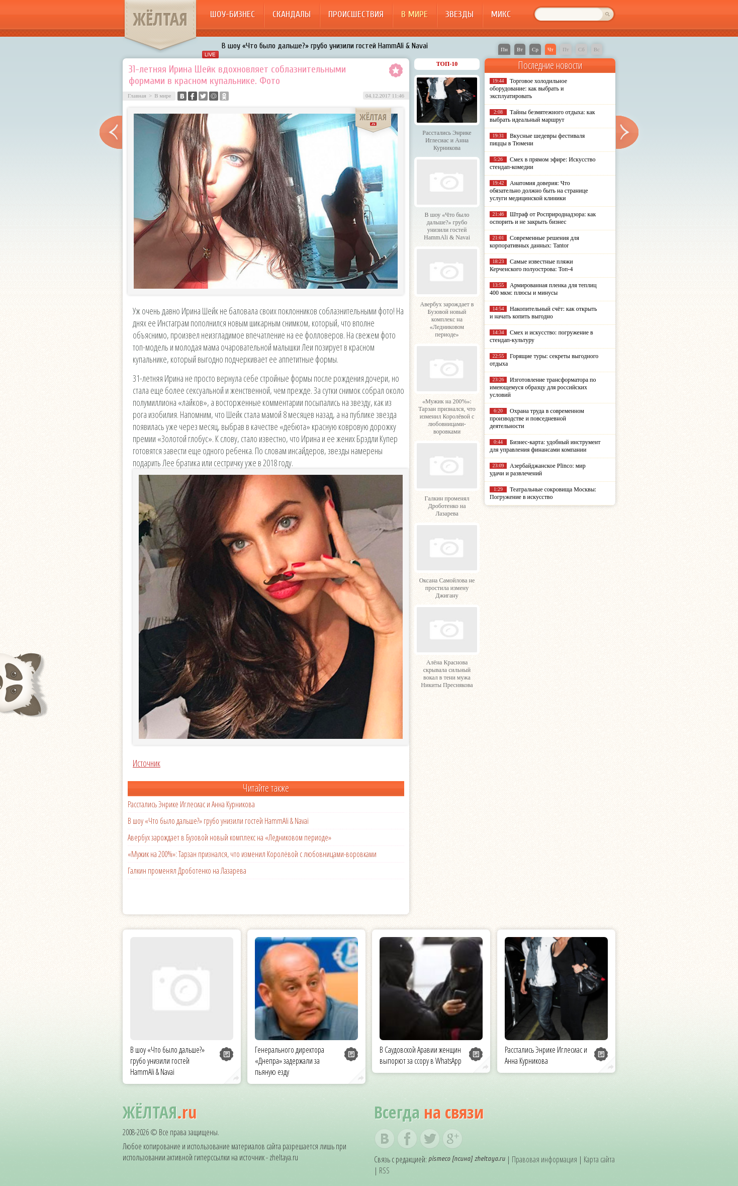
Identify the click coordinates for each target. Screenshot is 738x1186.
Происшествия (356, 14)
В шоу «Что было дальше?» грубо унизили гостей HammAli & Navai (325, 45)
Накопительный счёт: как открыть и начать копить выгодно (543, 312)
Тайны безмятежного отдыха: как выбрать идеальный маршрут (542, 116)
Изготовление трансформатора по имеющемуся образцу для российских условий (543, 387)
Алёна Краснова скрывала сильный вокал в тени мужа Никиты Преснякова (447, 674)
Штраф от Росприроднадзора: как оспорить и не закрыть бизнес (543, 218)
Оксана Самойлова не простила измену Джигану (447, 588)
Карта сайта (599, 1159)
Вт (520, 49)
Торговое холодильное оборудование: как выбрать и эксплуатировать (528, 88)
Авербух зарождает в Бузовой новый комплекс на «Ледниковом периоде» (229, 837)
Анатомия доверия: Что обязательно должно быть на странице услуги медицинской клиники (539, 191)
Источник (146, 763)
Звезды (459, 14)
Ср (535, 49)
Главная (137, 96)
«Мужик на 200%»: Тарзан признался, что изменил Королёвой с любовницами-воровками (252, 854)
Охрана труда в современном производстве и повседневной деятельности (537, 418)
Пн (504, 49)
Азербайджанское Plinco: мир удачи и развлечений (538, 469)
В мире (414, 14)
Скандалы (291, 14)
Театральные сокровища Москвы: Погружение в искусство (543, 493)
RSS (384, 1170)
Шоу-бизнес (232, 14)
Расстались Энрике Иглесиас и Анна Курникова (191, 804)
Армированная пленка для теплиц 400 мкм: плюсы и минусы (543, 289)
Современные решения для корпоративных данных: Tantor (534, 241)
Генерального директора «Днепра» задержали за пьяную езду (289, 1060)
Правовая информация (544, 1159)
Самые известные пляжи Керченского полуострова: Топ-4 (531, 265)
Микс (501, 14)
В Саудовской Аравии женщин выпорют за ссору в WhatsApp (421, 1055)
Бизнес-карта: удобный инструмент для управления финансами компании (545, 446)
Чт (550, 49)
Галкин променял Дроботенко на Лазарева (187, 870)
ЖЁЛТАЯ (160, 19)
